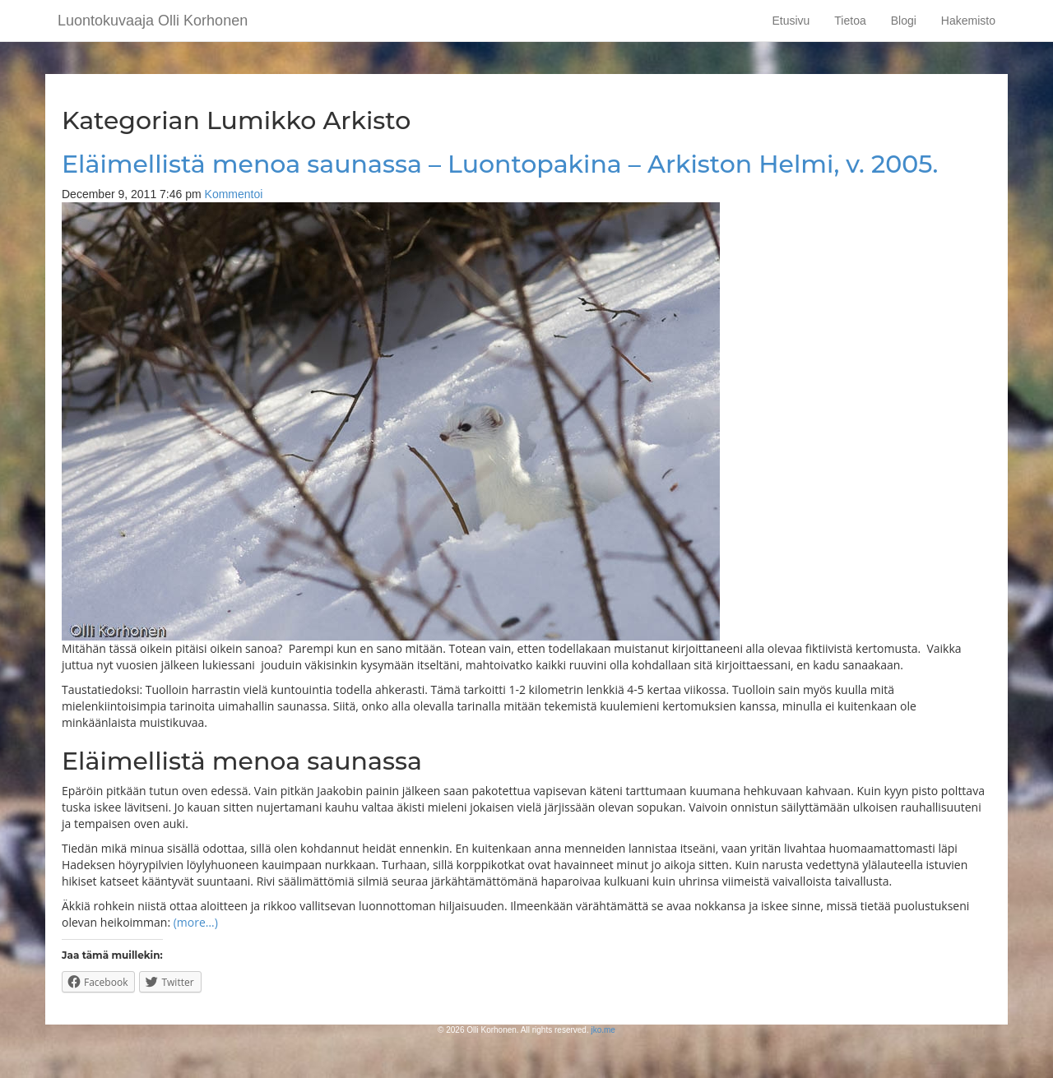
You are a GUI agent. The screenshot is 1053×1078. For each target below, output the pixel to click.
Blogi (903, 20)
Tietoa (849, 20)
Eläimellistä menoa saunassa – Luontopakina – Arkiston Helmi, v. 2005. (500, 164)
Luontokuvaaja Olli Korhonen (153, 20)
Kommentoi (234, 194)
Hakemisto (968, 20)
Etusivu (790, 20)
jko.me (603, 1029)
